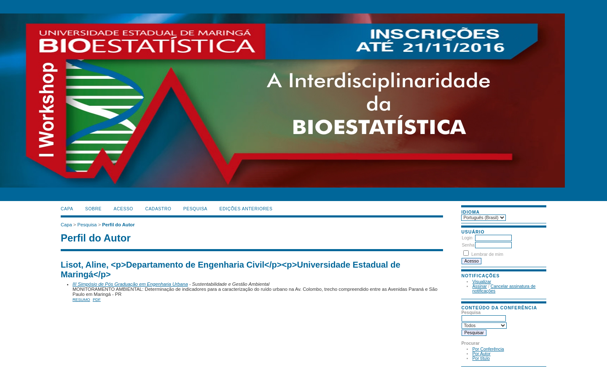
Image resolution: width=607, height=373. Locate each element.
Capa (67, 209)
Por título (481, 358)
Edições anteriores (246, 209)
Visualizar (481, 281)
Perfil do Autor (118, 224)
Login (467, 238)
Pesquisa (195, 209)
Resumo (81, 299)
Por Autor (481, 354)
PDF (97, 299)
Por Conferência (488, 349)
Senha (468, 245)
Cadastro (158, 209)
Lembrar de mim (487, 254)
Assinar (479, 286)
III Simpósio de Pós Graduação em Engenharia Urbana (130, 284)
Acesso (123, 209)
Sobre (93, 209)
